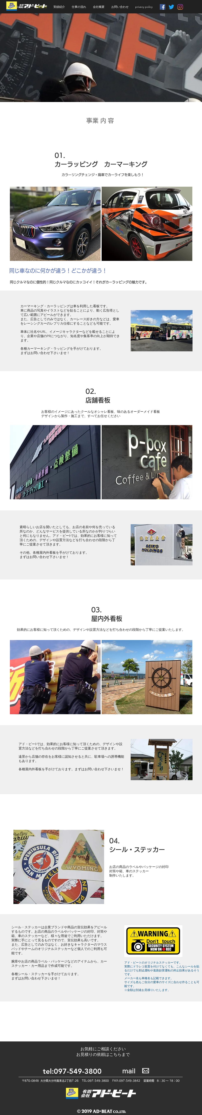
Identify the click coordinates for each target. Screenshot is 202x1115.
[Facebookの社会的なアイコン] (162, 7)
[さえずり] (171, 7)
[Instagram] (180, 7)
